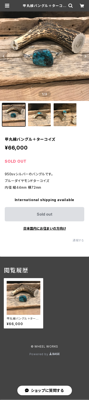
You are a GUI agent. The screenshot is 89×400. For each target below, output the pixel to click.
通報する (78, 240)
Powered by (44, 354)
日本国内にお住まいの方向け (44, 228)
